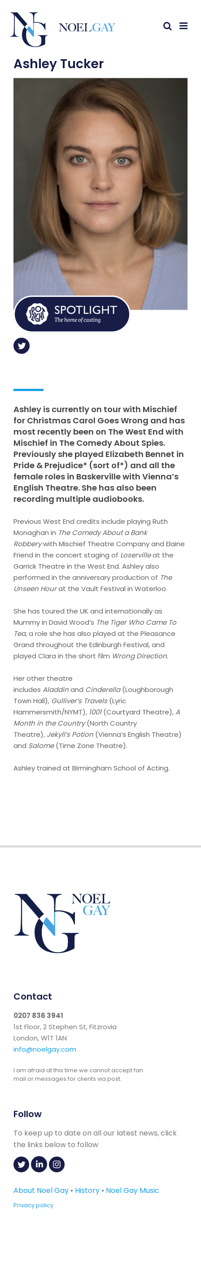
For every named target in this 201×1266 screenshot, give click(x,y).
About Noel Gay (41, 1190)
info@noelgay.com (44, 1049)
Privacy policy (33, 1205)
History (87, 1190)
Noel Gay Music (132, 1190)
